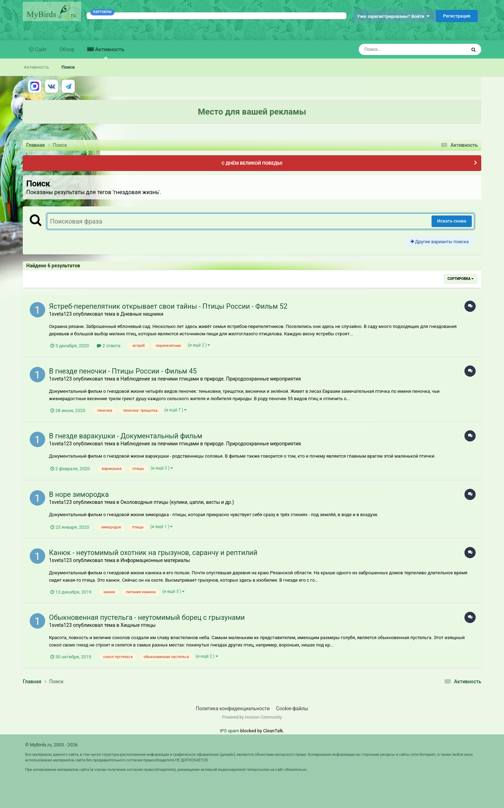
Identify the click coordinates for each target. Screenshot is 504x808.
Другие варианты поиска (440, 241)
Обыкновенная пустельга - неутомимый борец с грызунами (147, 617)
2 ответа (108, 345)
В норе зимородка (79, 494)
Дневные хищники (141, 314)
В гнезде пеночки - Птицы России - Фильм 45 (123, 371)
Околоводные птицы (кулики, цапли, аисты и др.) (177, 502)
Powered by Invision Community (252, 717)
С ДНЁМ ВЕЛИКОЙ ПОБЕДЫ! (252, 163)
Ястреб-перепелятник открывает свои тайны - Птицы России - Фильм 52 (168, 306)
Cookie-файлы (292, 708)
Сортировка (461, 279)
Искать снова (451, 221)
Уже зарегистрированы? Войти (393, 16)
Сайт (40, 49)
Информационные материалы (155, 560)
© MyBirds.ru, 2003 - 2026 (51, 744)
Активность (109, 52)
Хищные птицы (137, 625)
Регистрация (456, 16)
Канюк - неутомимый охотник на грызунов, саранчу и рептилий (153, 552)
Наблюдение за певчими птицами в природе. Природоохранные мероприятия (210, 379)
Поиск (68, 67)
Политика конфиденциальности (233, 708)
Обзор (67, 49)
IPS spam (229, 730)
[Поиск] (399, 49)
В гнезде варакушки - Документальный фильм (125, 436)
